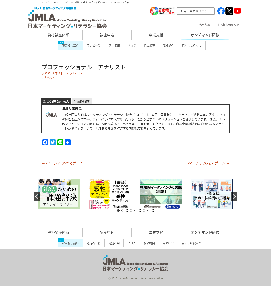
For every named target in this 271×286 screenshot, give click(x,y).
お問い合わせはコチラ (195, 11)
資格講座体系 (58, 35)
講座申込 (107, 35)
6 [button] (140, 210)
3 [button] (127, 210)
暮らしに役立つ (192, 46)
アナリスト (76, 73)
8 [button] (148, 210)
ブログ (132, 46)
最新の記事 (83, 101)
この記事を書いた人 (58, 101)
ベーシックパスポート (62, 163)
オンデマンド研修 (205, 35)
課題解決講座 (70, 46)
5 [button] (135, 210)
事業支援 (156, 35)
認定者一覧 (94, 46)
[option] (59, 194)
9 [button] (153, 210)
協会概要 (149, 46)
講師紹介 (168, 46)
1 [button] (118, 210)
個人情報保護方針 (228, 24)
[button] (37, 196)
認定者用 (114, 46)
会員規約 (204, 24)
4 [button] (131, 210)
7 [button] (144, 210)
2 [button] (122, 210)
